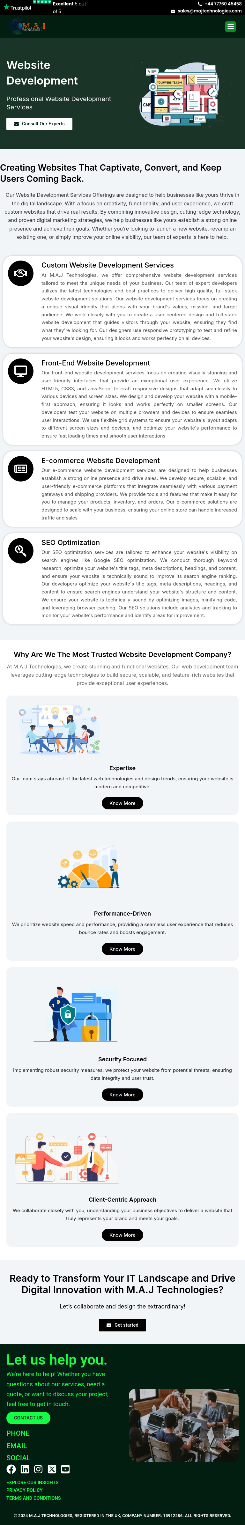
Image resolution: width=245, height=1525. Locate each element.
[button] (230, 26)
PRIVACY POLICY (24, 1490)
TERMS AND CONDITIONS (33, 1498)
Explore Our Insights (32, 1482)
